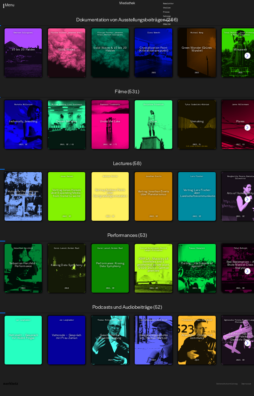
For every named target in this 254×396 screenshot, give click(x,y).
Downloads (168, 20)
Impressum (246, 384)
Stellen (167, 8)
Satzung (167, 16)
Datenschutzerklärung (227, 384)
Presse (166, 12)
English (167, 24)
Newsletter (168, 3)
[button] (247, 56)
